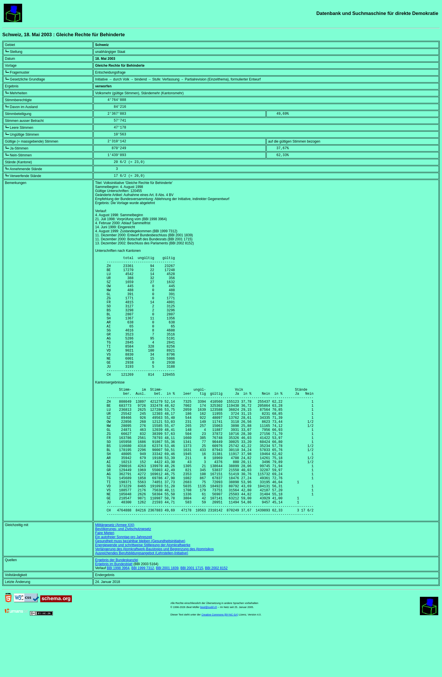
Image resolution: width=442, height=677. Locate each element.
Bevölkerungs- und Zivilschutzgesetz (123, 582)
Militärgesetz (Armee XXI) (114, 578)
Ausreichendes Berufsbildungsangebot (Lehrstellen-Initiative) (141, 607)
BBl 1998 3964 (118, 622)
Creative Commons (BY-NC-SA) (219, 668)
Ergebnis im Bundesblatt (113, 617)
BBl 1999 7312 (142, 622)
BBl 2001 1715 (191, 622)
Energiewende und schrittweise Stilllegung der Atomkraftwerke (143, 599)
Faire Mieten (104, 586)
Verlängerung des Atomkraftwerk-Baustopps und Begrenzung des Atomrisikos (154, 603)
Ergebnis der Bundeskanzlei (116, 613)
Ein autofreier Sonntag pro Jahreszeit (123, 590)
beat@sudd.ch (208, 660)
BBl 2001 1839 (167, 622)
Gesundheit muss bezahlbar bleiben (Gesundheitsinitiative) (140, 594)
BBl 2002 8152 (216, 622)
